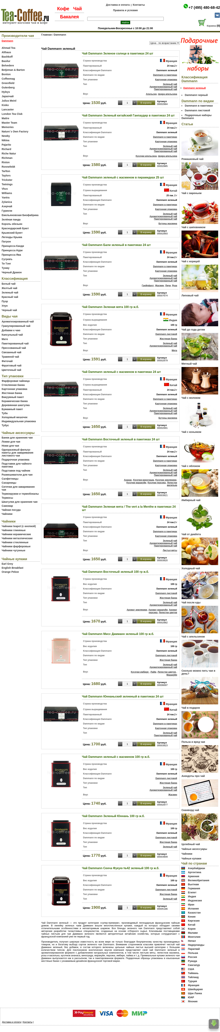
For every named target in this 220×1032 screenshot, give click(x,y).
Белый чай (9, 283)
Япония (192, 1001)
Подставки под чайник (16, 470)
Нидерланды (196, 944)
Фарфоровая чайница (16, 380)
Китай (173, 190)
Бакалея (69, 16)
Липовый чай (190, 295)
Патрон (6, 241)
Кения (192, 916)
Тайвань (193, 973)
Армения (193, 876)
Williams (7, 193)
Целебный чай (191, 844)
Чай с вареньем (191, 193)
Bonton (6, 74)
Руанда (192, 961)
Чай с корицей (191, 261)
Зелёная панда (11, 219)
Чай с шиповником (193, 227)
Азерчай (7, 206)
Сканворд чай (190, 810)
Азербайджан (196, 868)
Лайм (153, 672)
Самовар (7, 505)
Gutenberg (8, 87)
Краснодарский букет (15, 228)
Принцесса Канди (13, 245)
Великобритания (198, 880)
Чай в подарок (191, 707)
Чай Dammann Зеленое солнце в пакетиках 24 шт (117, 53)
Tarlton (6, 171)
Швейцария (195, 989)
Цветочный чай (11, 369)
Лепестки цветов (168, 612)
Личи (168, 285)
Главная (46, 34)
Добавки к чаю (11, 330)
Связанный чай (11, 352)
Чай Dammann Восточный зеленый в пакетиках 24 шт (121, 439)
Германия (194, 888)
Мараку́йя (171, 675)
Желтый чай (9, 288)
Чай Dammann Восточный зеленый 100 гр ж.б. (115, 571)
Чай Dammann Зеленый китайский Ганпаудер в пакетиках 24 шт (128, 115)
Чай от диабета (191, 534)
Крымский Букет (12, 232)
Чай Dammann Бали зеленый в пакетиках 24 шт (116, 244)
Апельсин (151, 94)
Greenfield (8, 83)
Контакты (139, 4)
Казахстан (194, 912)
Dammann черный (196, 95)
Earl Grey (7, 563)
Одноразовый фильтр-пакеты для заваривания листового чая (17, 452)
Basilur (6, 61)
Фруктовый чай (11, 365)
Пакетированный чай (15, 343)
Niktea (5, 140)
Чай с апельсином (193, 636)
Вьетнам (193, 884)
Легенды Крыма (12, 237)
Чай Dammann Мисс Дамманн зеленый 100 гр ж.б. (118, 633)
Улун (5, 305)
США (191, 969)
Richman (7, 157)
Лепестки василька (172, 484)
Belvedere (8, 65)
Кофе (63, 8)
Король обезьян (12, 223)
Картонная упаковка (14, 389)
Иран (191, 904)
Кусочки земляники (165, 480)
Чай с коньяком (191, 431)
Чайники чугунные (13, 550)
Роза (174, 285)
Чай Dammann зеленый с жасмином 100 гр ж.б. (116, 756)
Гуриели (7, 210)
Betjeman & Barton (13, 69)
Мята (174, 350)
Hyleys (6, 91)
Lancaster (8, 109)
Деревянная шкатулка (16, 405)
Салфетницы (10, 478)
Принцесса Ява (11, 254)
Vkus (5, 188)
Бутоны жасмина (168, 223)
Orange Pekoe (10, 571)
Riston (6, 162)
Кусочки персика (157, 482)
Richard (6, 149)
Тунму (5, 267)
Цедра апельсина (167, 94)
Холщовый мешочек (14, 417)
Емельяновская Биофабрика (20, 215)
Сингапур (194, 965)
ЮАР (191, 997)
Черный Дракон (12, 272)
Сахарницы (9, 482)
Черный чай (9, 310)
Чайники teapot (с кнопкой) (19, 526)
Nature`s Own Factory (15, 131)
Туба (5, 413)
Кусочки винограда (143, 480)
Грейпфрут (148, 285)
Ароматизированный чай (18, 321)
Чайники (7, 513)
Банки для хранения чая (17, 437)
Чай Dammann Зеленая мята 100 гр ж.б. (110, 306)
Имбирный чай (191, 500)
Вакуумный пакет (13, 397)
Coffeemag (8, 78)
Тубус (5, 425)
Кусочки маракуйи (136, 482)
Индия (173, 320)
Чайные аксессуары (194, 848)
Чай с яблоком (191, 466)
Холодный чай (191, 568)
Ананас (128, 480)
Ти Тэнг (6, 263)
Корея (192, 928)
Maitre (5, 118)
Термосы (7, 497)
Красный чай (10, 296)
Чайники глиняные (14, 530)
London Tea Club (12, 113)
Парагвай (194, 948)
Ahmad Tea (8, 47)
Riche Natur (9, 153)
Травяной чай (10, 356)
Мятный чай (189, 363)
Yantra (6, 197)
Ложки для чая (11, 441)
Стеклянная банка (13, 384)
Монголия (194, 936)
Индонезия (195, 900)
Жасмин (159, 285)
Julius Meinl (9, 100)
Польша (193, 952)
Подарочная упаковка (15, 459)
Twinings (7, 184)
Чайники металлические (17, 538)
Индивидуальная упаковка (19, 421)
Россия (192, 957)
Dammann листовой (166, 334)
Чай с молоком (191, 397)
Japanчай (8, 96)
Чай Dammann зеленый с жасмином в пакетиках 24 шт (121, 371)
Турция (192, 981)
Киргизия (194, 920)
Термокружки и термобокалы (20, 493)
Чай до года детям (193, 329)
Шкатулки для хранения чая (19, 501)
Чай (77, 8)
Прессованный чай (14, 347)
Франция (171, 61)
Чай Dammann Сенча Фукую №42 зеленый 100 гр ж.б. (120, 868)
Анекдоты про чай (193, 776)
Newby (6, 135)
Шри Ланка (195, 993)
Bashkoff (7, 56)
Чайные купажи (191, 858)
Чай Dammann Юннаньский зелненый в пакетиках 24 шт (123, 696)
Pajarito (6, 144)
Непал (192, 940)
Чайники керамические (16, 534)
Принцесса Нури (12, 250)
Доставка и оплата (118, 4)
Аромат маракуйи (158, 610)
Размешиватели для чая (17, 474)
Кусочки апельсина (146, 156)
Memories (8, 127)
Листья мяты (170, 550)
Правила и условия (125, 10)
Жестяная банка (12, 393)
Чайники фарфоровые (16, 546)
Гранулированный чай (16, 325)
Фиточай (7, 361)
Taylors (6, 175)
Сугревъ (7, 259)
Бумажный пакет (12, 409)
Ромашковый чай (192, 159)
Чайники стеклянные (15, 542)
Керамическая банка (15, 401)
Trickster (7, 179)
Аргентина (194, 872)
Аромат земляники (137, 610)
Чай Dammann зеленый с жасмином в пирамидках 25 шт (123, 177)
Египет (192, 892)
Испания (193, 908)
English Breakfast (12, 567)
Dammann (60, 34)
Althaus (6, 52)
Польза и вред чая (193, 741)
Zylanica (7, 201)
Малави (193, 932)
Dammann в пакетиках (165, 75)
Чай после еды (191, 602)
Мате (5, 339)
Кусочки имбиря (140, 672)
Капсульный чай (12, 334)
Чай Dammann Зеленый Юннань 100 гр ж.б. (113, 816)
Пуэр (5, 301)
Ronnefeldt (8, 166)
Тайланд (193, 977)
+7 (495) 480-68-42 (204, 8)
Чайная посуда (11, 509)
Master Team (9, 122)
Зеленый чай (10, 292)
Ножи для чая (10, 445)
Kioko (5, 105)
